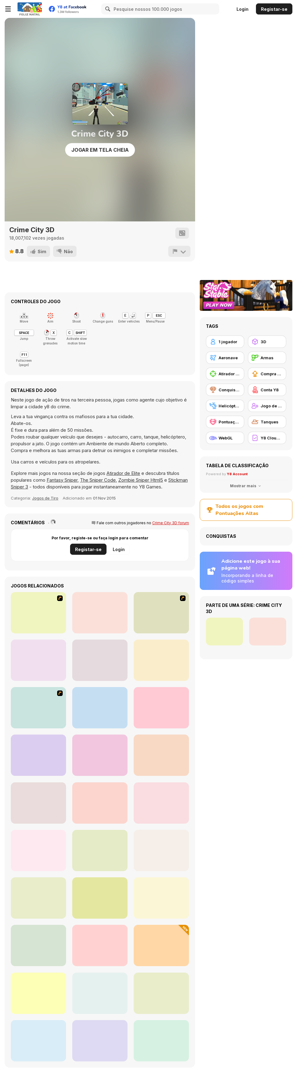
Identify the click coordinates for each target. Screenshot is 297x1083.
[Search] (106, 8)
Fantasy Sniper (62, 480)
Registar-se (274, 9)
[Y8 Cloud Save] (267, 438)
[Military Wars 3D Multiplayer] (161, 660)
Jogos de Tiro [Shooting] (45, 498)
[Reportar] (179, 251)
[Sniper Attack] (161, 850)
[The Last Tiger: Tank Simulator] (161, 1040)
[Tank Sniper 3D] (100, 945)
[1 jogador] (225, 342)
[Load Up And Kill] (38, 612)
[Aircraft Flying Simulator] (100, 803)
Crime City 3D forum (170, 523)
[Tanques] (267, 422)
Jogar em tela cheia (100, 150)
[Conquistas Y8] (225, 390)
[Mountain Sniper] (100, 1040)
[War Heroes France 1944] (38, 707)
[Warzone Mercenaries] (161, 707)
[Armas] (267, 358)
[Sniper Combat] (38, 945)
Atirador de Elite (123, 473)
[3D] (267, 342)
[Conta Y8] (267, 390)
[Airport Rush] (161, 898)
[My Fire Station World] (100, 898)
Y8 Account (237, 474)
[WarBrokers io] (161, 993)
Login (242, 9)
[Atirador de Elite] (225, 374)
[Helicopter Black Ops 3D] (38, 803)
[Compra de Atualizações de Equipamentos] (267, 374)
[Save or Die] (38, 755)
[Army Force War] (38, 993)
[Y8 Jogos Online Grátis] (29, 9)
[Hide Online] (100, 707)
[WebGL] (225, 438)
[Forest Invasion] (161, 755)
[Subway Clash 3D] (100, 660)
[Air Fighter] (100, 755)
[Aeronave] (225, 358)
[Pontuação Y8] (225, 422)
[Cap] (161, 945)
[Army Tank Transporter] (100, 993)
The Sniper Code (98, 480)
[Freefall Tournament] (38, 660)
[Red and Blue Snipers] (161, 803)
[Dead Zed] (100, 612)
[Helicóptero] (225, 406)
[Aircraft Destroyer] (100, 850)
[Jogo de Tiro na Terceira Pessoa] (267, 406)
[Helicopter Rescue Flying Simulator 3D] (38, 850)
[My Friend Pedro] (161, 612)
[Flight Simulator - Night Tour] (38, 1040)
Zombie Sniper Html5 (140, 480)
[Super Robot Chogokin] (38, 898)
